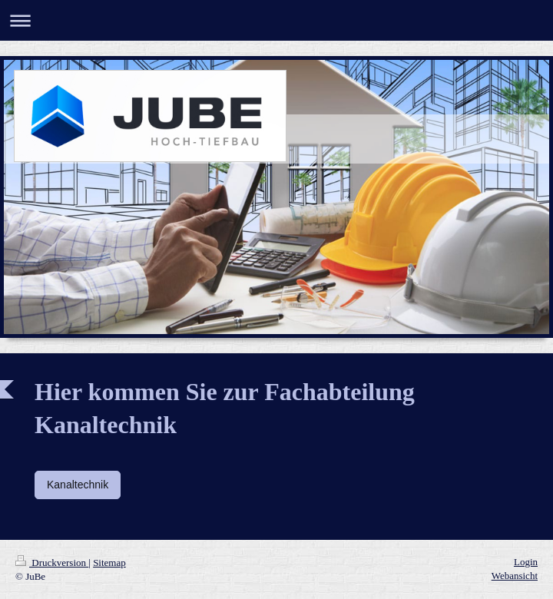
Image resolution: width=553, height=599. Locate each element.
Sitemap (109, 562)
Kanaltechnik (77, 484)
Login (526, 562)
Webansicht (515, 575)
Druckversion (51, 562)
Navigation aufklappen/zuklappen (276, 20)
